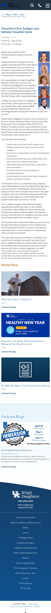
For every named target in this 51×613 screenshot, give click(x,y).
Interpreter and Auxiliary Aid (25, 548)
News (13, 37)
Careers (26, 533)
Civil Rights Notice (25, 538)
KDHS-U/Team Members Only (25, 553)
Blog (8, 15)
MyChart (25, 558)
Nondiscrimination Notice (25, 517)
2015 (15, 15)
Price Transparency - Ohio (25, 573)
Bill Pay (25, 527)
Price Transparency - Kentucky (25, 568)
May (22, 15)
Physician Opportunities (25, 563)
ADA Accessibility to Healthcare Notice (25, 523)
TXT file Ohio (25, 588)
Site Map (36, 606)
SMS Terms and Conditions (21, 606)
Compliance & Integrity (25, 543)
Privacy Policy (33, 604)
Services (25, 578)
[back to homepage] (2, 14)
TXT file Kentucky (25, 583)
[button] (48, 6)
